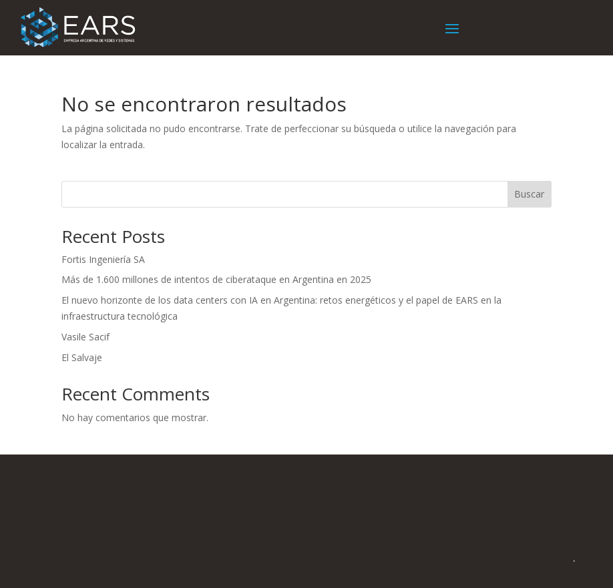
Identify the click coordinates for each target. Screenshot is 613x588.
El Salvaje (81, 357)
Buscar (529, 194)
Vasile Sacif (85, 336)
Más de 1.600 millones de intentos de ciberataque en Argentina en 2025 (216, 279)
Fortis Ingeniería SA (103, 259)
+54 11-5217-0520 (372, 492)
